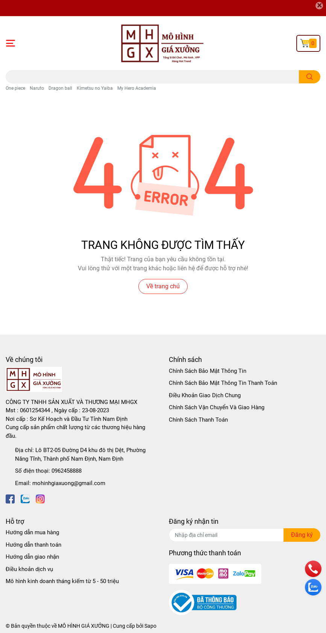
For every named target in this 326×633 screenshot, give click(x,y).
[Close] (319, 5)
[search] (309, 76)
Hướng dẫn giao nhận (32, 556)
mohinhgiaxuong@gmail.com (68, 483)
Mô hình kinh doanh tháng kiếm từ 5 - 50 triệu (62, 581)
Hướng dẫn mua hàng (32, 532)
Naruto (37, 88)
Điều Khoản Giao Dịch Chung (205, 395)
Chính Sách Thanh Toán (198, 419)
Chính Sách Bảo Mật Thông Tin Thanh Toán (223, 383)
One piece (15, 88)
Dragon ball (60, 88)
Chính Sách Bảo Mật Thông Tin (207, 371)
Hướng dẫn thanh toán (33, 544)
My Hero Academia (136, 88)
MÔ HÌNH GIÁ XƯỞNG (83, 626)
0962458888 (67, 470)
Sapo (150, 626)
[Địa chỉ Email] (245, 535)
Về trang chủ (163, 286)
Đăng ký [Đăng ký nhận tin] (302, 534)
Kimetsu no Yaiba (95, 88)
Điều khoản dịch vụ (29, 569)
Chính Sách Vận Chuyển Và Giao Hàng (216, 407)
